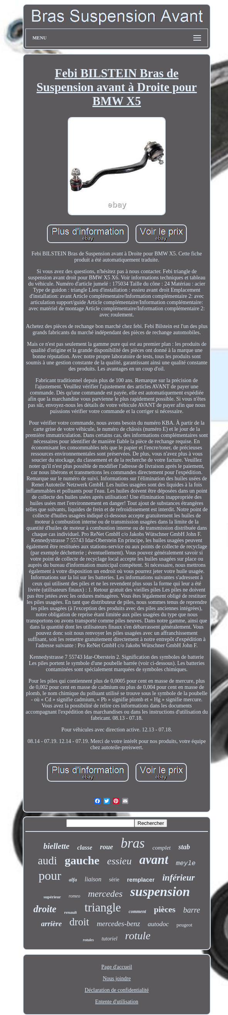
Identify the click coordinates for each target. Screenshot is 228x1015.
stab (184, 847)
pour (50, 875)
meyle (186, 863)
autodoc (158, 924)
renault (70, 912)
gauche (82, 860)
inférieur (178, 877)
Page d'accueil (116, 967)
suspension (160, 891)
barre (191, 910)
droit (79, 922)
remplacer (141, 879)
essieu (119, 861)
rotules (88, 940)
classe (84, 847)
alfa (73, 879)
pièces (164, 909)
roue (106, 847)
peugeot (184, 925)
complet (162, 848)
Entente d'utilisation (116, 1002)
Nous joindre (117, 978)
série (114, 879)
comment (137, 911)
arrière (51, 924)
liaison (93, 879)
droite (45, 909)
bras (133, 843)
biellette (57, 846)
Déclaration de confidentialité (117, 990)
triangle (102, 907)
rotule (138, 936)
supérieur (52, 896)
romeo (74, 896)
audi (47, 860)
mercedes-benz (118, 924)
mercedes (105, 894)
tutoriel (109, 939)
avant (153, 860)
